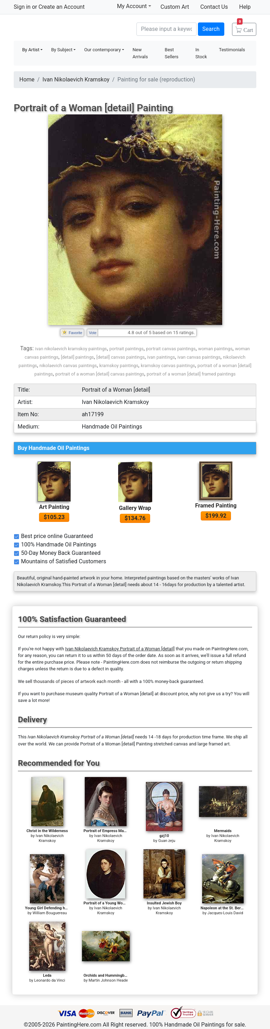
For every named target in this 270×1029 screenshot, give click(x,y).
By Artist (30, 49)
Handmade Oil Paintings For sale (66, 28)
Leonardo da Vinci (49, 980)
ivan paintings (161, 357)
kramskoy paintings (119, 365)
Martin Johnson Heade (108, 980)
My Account (134, 6)
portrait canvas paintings (171, 348)
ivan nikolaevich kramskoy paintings (71, 348)
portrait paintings (126, 348)
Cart (245, 28)
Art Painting (54, 507)
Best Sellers (172, 53)
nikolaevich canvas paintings (68, 365)
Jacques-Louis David (225, 913)
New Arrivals (140, 53)
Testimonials (232, 49)
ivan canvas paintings (199, 357)
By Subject (61, 49)
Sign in (22, 7)
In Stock (201, 53)
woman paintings (215, 348)
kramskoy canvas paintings (168, 365)
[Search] (166, 29)
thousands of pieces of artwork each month (77, 681)
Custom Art (175, 7)
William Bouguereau (49, 913)
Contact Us (214, 7)
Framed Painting (216, 505)
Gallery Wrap (135, 508)
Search (211, 29)
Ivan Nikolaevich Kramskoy (76, 79)
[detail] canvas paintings (120, 357)
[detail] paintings (77, 357)
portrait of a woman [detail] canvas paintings (99, 374)
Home (26, 79)
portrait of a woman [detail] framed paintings (191, 374)
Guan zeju (166, 840)
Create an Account (61, 7)
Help (245, 7)
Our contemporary (102, 49)
